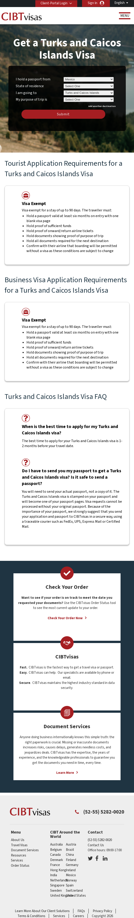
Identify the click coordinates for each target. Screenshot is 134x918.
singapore (57, 885)
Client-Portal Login (53, 3)
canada (55, 854)
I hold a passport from (33, 79)
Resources (18, 855)
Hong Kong (58, 870)
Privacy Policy (102, 911)
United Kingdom (61, 895)
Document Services (25, 850)
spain (70, 885)
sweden (56, 890)
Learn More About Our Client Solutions (42, 911)
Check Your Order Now (65, 618)
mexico (71, 875)
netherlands (59, 880)
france (55, 865)
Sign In (92, 3)
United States (76, 895)
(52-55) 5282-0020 (100, 840)
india (53, 875)
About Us (17, 840)
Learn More (65, 772)
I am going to (26, 92)
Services (17, 860)
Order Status (20, 865)
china (70, 854)
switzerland (74, 890)
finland (71, 860)
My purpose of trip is (31, 99)
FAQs (81, 911)
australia (56, 844)
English (119, 2)
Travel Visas (19, 845)
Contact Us (96, 845)
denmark (56, 860)
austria (71, 844)
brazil (70, 849)
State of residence (30, 86)
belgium (56, 849)
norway (71, 880)
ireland (71, 870)
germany (72, 865)
